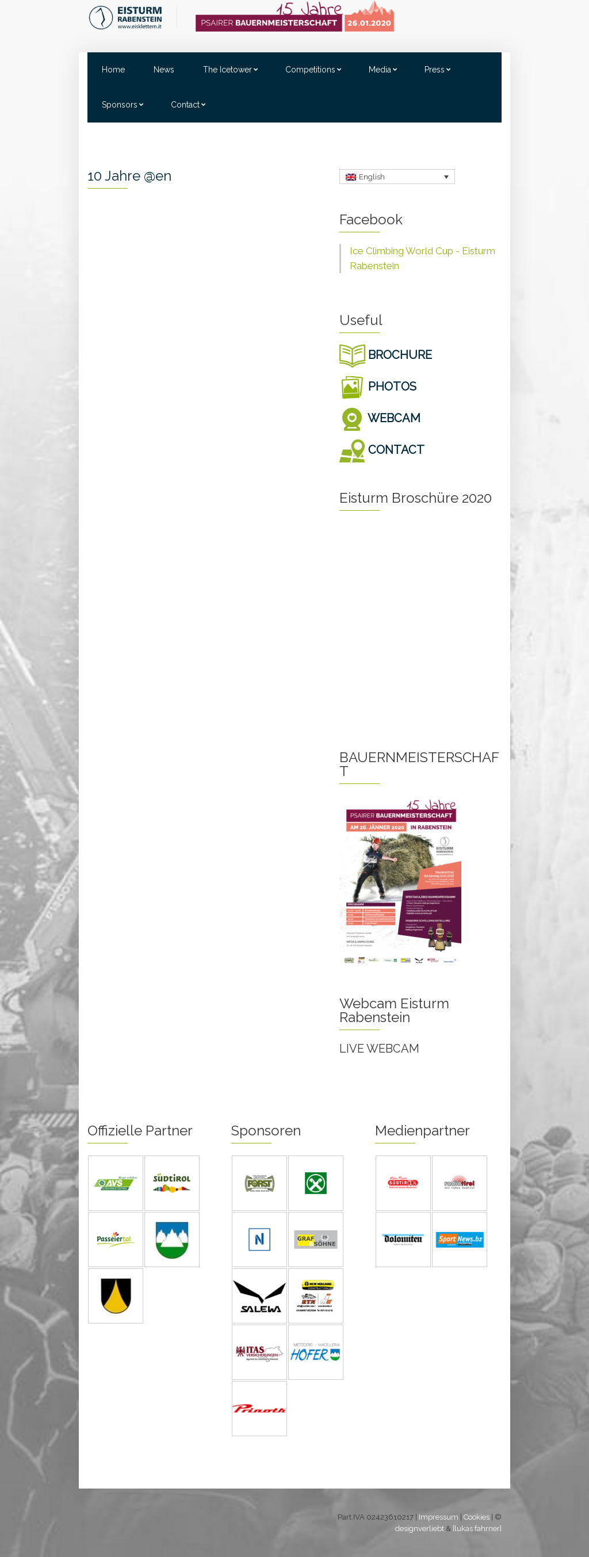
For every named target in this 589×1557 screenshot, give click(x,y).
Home (113, 69)
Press (434, 69)
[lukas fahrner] (477, 1528)
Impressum (438, 1517)
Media (380, 69)
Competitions (310, 69)
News (164, 69)
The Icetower (227, 69)
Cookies (476, 1517)
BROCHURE (385, 355)
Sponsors (119, 104)
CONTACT (381, 450)
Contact (185, 104)
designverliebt (419, 1528)
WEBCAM (379, 418)
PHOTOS (377, 386)
